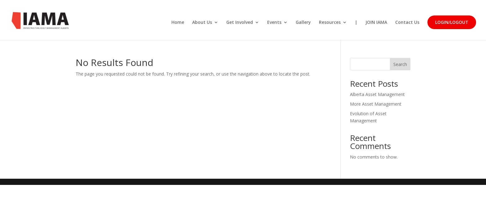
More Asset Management (375, 104)
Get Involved (239, 22)
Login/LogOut (451, 22)
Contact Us (407, 22)
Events (274, 22)
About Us (202, 22)
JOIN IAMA (376, 22)
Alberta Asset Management (377, 94)
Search (400, 64)
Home (177, 22)
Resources (330, 22)
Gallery (303, 22)
